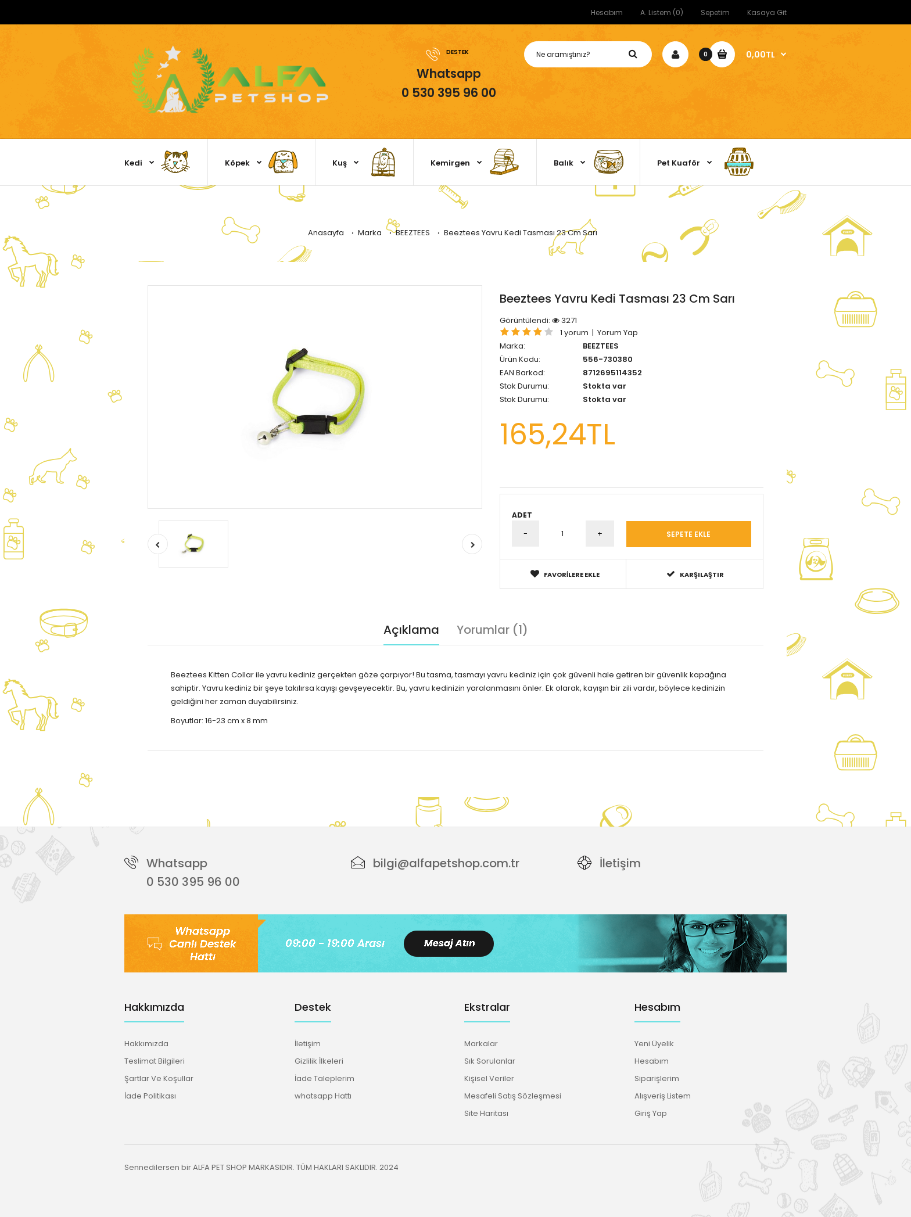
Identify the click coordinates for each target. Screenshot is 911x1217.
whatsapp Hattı (323, 1095)
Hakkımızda (146, 1043)
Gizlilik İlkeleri (319, 1060)
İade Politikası (150, 1095)
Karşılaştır (695, 574)
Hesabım (607, 12)
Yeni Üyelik (654, 1043)
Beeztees (205, 755)
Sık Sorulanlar (489, 1060)
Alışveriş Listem (662, 1095)
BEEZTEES (601, 345)
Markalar (481, 1043)
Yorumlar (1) (492, 629)
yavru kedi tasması (262, 755)
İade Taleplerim (324, 1077)
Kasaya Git (767, 12)
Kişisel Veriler (489, 1077)
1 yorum (574, 332)
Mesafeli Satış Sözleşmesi (512, 1095)
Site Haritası (486, 1112)
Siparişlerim (656, 1077)
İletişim (620, 863)
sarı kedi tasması (333, 755)
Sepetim (715, 12)
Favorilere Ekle (565, 574)
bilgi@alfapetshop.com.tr (446, 863)
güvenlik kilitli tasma (405, 755)
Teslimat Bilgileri (154, 1060)
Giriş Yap (650, 1112)
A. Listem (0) (661, 12)
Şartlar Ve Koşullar (158, 1077)
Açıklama (411, 629)
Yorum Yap (617, 332)
